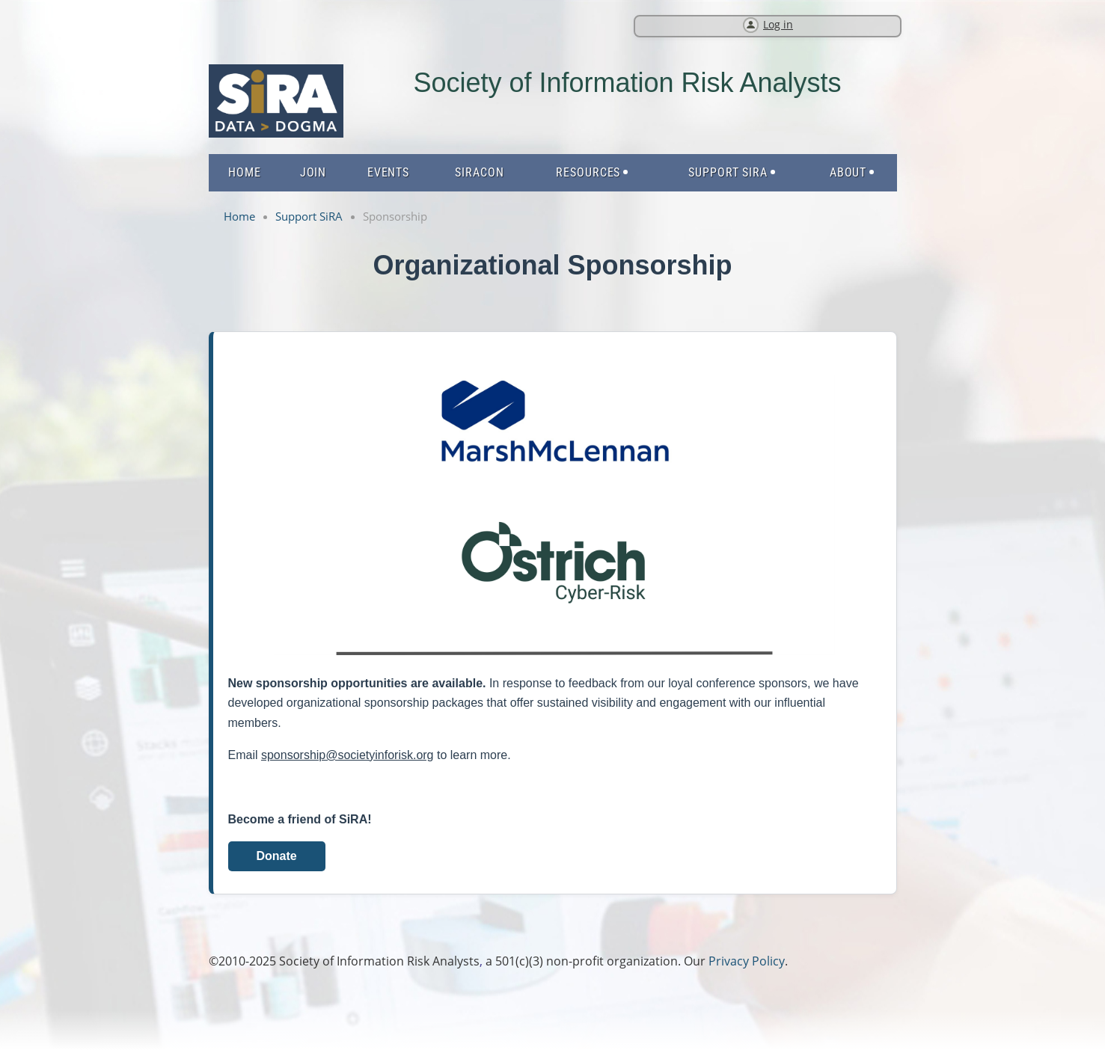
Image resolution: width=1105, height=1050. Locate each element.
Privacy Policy (746, 961)
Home (239, 216)
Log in (778, 24)
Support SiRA (309, 216)
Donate (276, 856)
